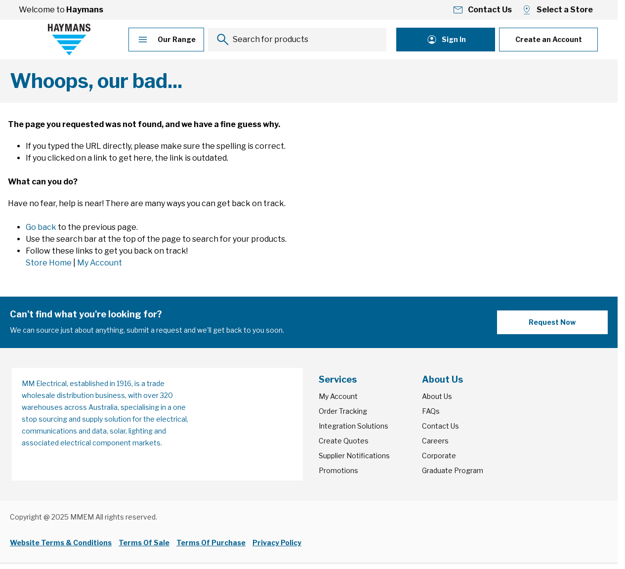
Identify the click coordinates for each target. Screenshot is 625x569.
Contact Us (440, 426)
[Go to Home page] (69, 39)
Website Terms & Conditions (61, 542)
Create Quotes (344, 441)
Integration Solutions (353, 426)
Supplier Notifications (354, 455)
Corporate (439, 455)
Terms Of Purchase (211, 542)
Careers (435, 441)
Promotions (338, 470)
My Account (99, 262)
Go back (41, 227)
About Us (437, 396)
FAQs (431, 411)
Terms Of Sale (144, 542)
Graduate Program (452, 470)
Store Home (49, 262)
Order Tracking (343, 411)
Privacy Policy (276, 542)
